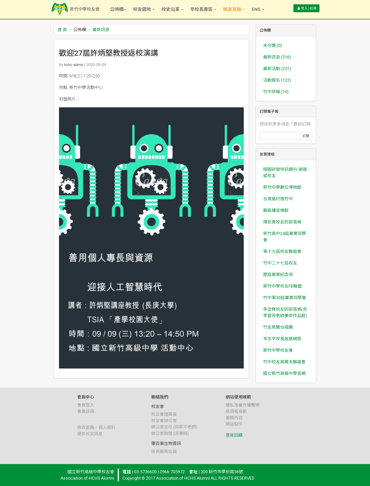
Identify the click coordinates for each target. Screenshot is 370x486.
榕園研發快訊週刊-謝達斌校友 (285, 172)
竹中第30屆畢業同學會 (284, 297)
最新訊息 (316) (277, 56)
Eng (258, 9)
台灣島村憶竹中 (278, 198)
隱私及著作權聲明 (243, 408)
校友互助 (234, 9)
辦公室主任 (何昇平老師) (174, 431)
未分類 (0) (272, 45)
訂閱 (306, 136)
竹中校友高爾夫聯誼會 (284, 361)
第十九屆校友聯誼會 (282, 251)
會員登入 (85, 408)
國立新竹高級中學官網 (284, 373)
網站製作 (234, 428)
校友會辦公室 (164, 424)
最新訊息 (100, 29)
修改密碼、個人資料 (96, 431)
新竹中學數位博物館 (282, 187)
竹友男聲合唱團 (278, 327)
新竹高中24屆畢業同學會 (284, 236)
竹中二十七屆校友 (280, 262)
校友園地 (144, 9)
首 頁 (62, 29)
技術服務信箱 (164, 455)
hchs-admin (73, 65)
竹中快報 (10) (276, 91)
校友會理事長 (164, 418)
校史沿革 (172, 9)
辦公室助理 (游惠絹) (170, 437)
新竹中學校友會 (278, 350)
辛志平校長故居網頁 (282, 338)
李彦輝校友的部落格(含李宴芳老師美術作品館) (285, 312)
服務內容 (234, 421)
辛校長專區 (203, 9)
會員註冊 (85, 415)
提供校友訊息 (90, 437)
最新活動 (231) (277, 68)
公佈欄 (118, 9)
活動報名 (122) (277, 80)
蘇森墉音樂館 (276, 210)
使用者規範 (236, 415)
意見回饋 (234, 439)
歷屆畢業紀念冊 (278, 274)
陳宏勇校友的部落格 (282, 221)
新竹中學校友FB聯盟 (282, 286)
